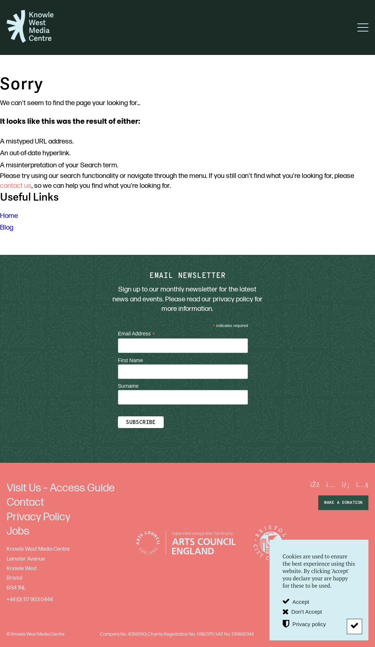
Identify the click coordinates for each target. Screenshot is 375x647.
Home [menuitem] (9, 216)
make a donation (343, 503)
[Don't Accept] (354, 626)
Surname (128, 386)
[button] (362, 27)
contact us (15, 186)
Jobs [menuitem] (18, 531)
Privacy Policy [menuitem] (38, 517)
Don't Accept (306, 612)
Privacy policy (309, 624)
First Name (130, 360)
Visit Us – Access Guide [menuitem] (61, 488)
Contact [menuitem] (25, 502)
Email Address (136, 333)
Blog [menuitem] (6, 227)
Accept (300, 602)
